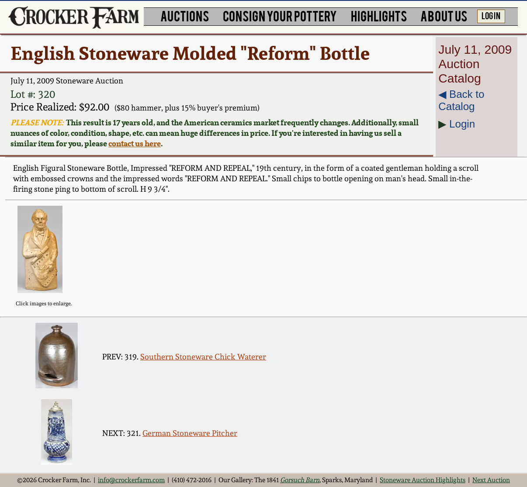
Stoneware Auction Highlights (422, 480)
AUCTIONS (184, 15)
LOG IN (491, 15)
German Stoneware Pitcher (189, 433)
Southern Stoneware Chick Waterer (203, 356)
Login (462, 124)
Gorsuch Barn (299, 480)
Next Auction (491, 480)
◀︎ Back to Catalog (461, 100)
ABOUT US (443, 15)
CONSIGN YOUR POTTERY (280, 15)
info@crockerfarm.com (131, 480)
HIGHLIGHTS (379, 15)
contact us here (134, 143)
